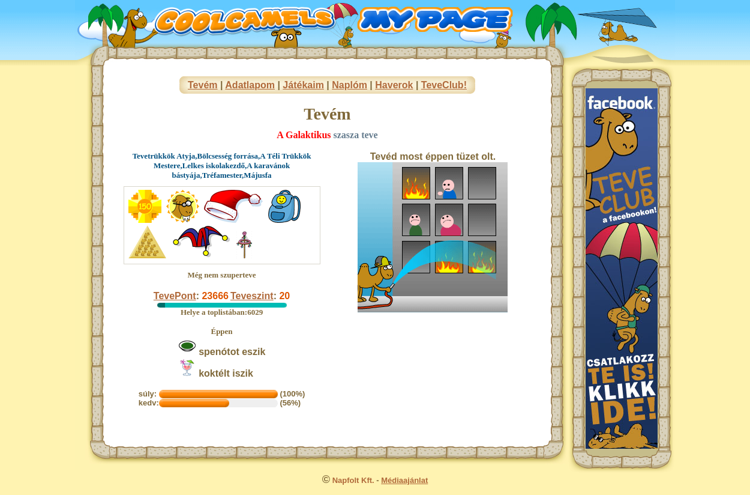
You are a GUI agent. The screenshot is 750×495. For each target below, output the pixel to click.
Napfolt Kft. (353, 480)
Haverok (394, 85)
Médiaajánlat (404, 480)
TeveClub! (444, 85)
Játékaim (303, 85)
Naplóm (349, 85)
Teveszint (252, 296)
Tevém (203, 85)
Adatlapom (250, 85)
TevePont (175, 296)
